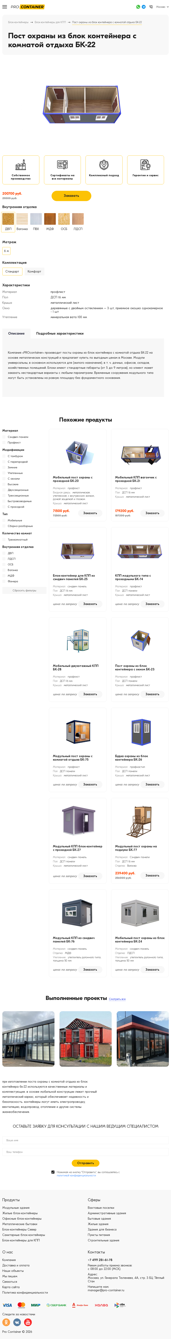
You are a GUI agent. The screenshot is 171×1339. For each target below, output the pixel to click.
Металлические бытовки (19, 1228)
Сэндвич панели (18, 440)
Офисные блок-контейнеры (21, 1222)
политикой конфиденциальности (76, 1179)
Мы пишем (9, 1280)
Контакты (96, 1256)
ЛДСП (12, 562)
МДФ (11, 579)
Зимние (12, 470)
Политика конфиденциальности (25, 1296)
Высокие (13, 487)
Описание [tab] (16, 336)
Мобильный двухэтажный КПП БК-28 (75, 670)
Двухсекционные (18, 493)
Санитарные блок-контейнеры (23, 1239)
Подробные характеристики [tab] (60, 336)
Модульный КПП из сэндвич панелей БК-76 (74, 942)
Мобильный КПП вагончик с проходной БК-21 (136, 482)
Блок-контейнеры (18, 22)
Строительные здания (103, 1244)
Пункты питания (99, 1239)
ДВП (10, 556)
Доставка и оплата (15, 1269)
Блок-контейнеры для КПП (50, 22)
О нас (7, 1256)
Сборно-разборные (20, 529)
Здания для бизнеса (102, 1233)
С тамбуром (15, 459)
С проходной (16, 510)
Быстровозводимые (20, 504)
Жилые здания (98, 1228)
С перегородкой (18, 465)
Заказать (71, 199)
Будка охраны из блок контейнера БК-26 (131, 761)
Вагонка (13, 573)
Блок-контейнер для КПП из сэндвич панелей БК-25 (74, 580)
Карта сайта (11, 1291)
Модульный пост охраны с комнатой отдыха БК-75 (72, 761)
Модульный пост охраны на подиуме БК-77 (136, 851)
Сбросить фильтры (24, 593)
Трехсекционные (18, 498)
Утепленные (15, 476)
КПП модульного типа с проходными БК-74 (133, 580)
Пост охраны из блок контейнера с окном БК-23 (135, 670)
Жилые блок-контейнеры (20, 1217)
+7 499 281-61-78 (100, 1264)
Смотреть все (117, 1002)
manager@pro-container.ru (106, 1294)
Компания (9, 1264)
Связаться (9, 1285)
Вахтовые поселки (101, 1211)
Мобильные (15, 523)
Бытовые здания (99, 1222)
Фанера (13, 584)
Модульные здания (15, 1211)
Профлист (14, 445)
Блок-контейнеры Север (19, 1233)
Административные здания (107, 1217)
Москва (160, 7)
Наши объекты (13, 1275)
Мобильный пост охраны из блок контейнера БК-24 (140, 942)
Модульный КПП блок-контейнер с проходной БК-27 (77, 851)
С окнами (14, 481)
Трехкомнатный (18, 542)
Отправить (85, 1167)
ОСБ (10, 567)
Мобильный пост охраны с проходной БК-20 (72, 482)
